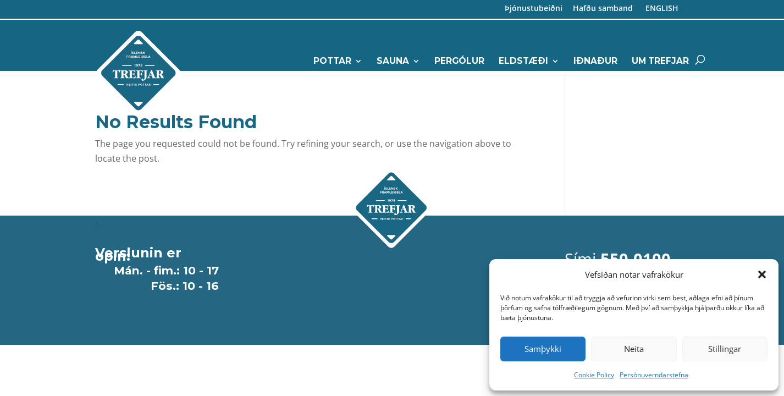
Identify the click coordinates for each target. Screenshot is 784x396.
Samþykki (542, 348)
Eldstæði (523, 61)
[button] (762, 274)
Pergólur (459, 61)
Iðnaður (595, 61)
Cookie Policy (594, 375)
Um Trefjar (660, 61)
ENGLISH (660, 10)
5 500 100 (613, 136)
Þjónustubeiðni (533, 10)
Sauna (393, 61)
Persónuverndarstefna (654, 375)
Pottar (332, 61)
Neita (634, 348)
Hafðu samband (603, 10)
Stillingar (724, 348)
